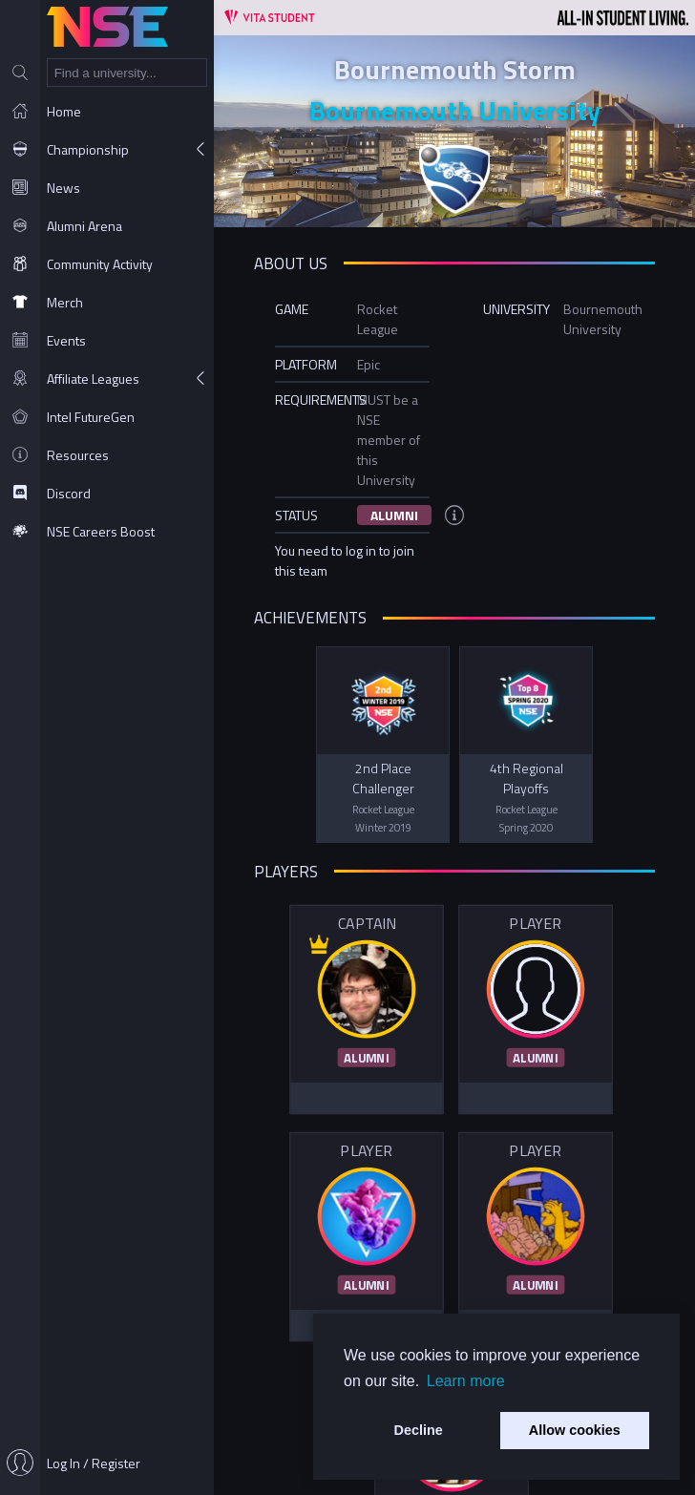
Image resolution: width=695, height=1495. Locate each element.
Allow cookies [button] (575, 1430)
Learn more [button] (466, 1381)
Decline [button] (418, 1430)
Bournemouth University (454, 110)
